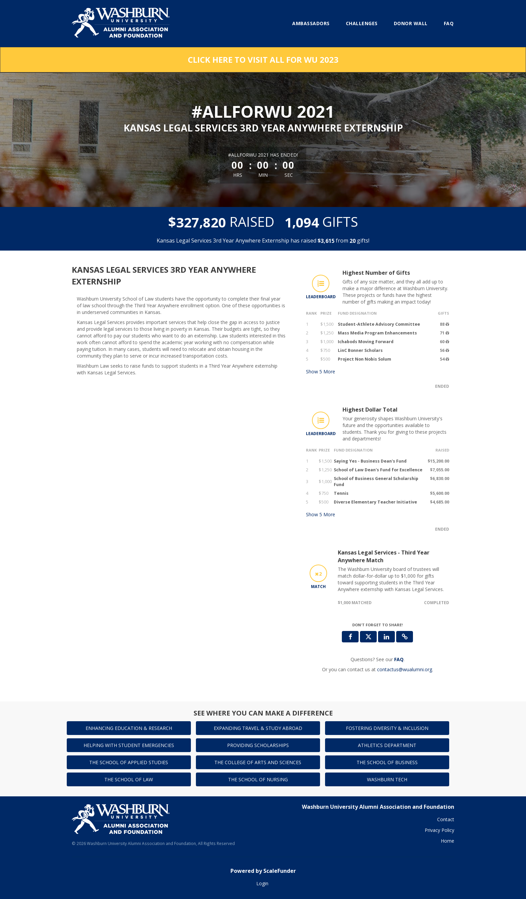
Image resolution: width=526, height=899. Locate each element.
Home (447, 841)
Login (262, 883)
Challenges (362, 23)
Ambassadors (311, 23)
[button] (404, 636)
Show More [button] (320, 371)
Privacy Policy (439, 830)
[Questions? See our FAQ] (399, 659)
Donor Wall (411, 23)
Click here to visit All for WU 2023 (263, 59)
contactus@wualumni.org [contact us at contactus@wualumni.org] (404, 669)
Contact (445, 819)
